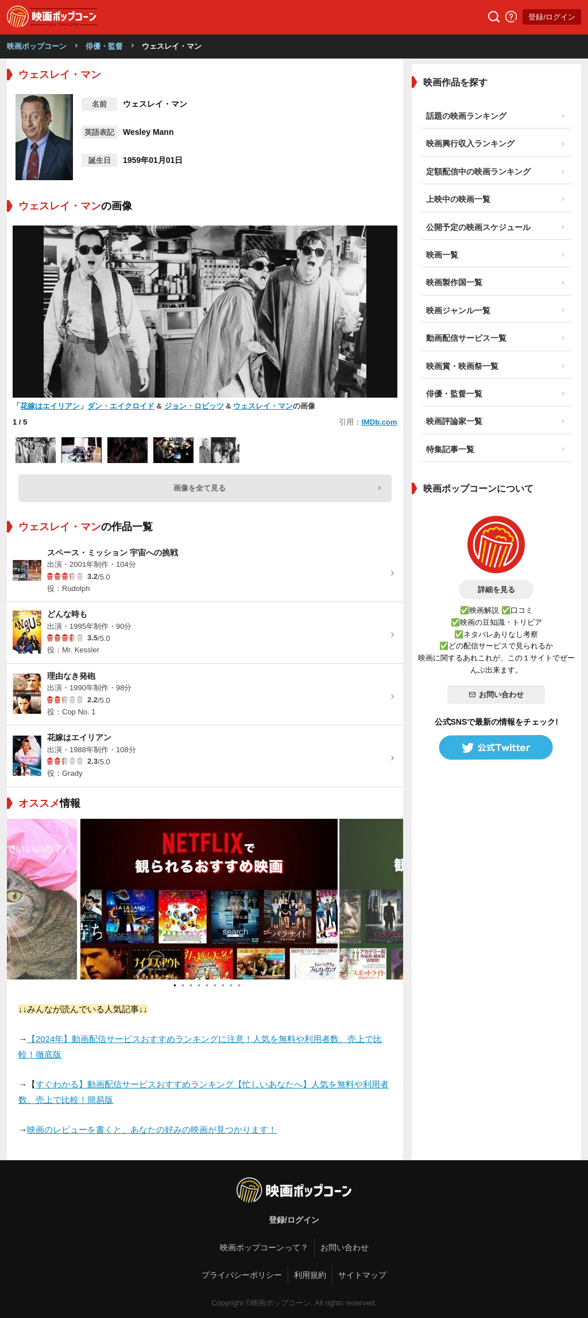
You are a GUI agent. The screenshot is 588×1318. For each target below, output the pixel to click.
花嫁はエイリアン (50, 406)
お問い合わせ (496, 694)
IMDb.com (379, 422)
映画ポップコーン (37, 46)
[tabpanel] (205, 899)
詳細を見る (496, 589)
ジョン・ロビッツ (194, 406)
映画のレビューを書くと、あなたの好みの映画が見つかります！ (152, 1129)
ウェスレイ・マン (263, 406)
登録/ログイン (551, 17)
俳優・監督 (104, 46)
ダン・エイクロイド (120, 406)
